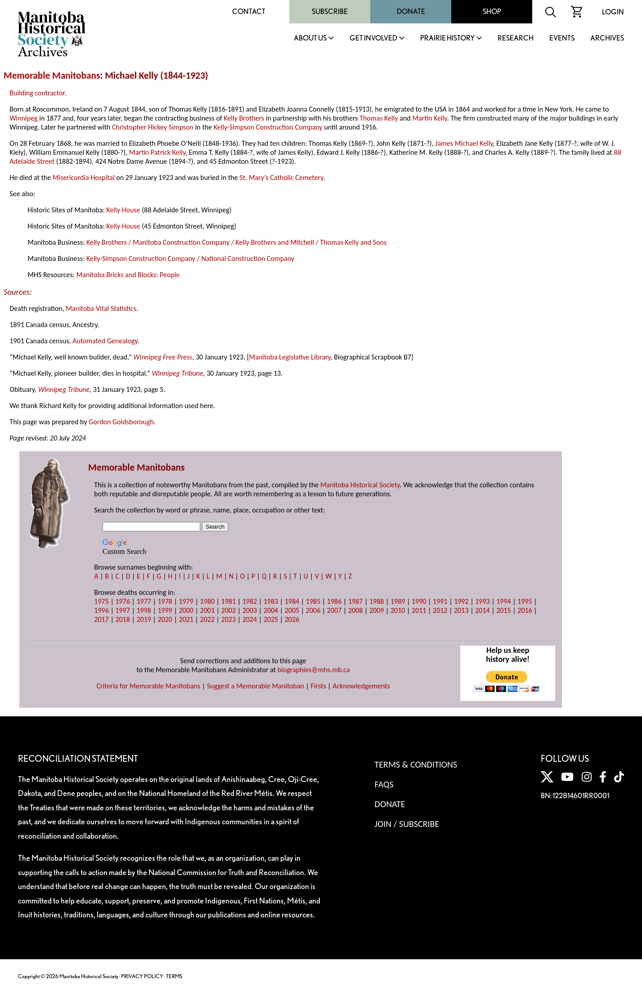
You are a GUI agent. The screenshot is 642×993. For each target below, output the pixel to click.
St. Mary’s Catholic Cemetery (281, 177)
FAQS (384, 784)
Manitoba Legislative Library (290, 357)
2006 (313, 610)
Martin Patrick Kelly (157, 152)
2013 (461, 610)
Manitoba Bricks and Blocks (116, 274)
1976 (122, 601)
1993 (482, 601)
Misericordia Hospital (84, 177)
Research (516, 38)
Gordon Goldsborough (121, 422)
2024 (249, 619)
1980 (207, 601)
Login (613, 12)
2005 (292, 610)
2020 (164, 619)
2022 (207, 619)
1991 (440, 601)
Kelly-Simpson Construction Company (268, 127)
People (170, 274)
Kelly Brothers (244, 118)
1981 (228, 601)
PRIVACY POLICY (142, 976)
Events (562, 38)
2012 (440, 610)
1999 (164, 610)
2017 (101, 619)
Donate (411, 11)
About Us (310, 38)
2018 (122, 619)
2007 (334, 610)
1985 (313, 601)
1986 (334, 601)
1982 (249, 601)
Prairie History (447, 38)
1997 (122, 610)
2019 (143, 619)
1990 (419, 601)
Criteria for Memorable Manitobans (148, 686)
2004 (271, 610)
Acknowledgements (361, 686)
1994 (503, 601)
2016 (524, 610)
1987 (355, 601)
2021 (186, 619)
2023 (228, 619)
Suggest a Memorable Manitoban (255, 686)
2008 (355, 610)
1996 (101, 610)
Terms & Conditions (416, 764)
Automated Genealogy (105, 341)
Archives (607, 38)
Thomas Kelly (378, 118)
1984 (292, 601)
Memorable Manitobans (52, 75)
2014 (482, 610)
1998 (143, 610)
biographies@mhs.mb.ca (314, 669)
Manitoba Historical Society (360, 485)
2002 (228, 610)
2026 (292, 619)
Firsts (318, 686)
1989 (398, 601)
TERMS (174, 976)
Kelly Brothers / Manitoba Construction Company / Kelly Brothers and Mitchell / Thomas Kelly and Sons (236, 242)
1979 (186, 601)
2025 (271, 619)
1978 (164, 601)
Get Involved (373, 38)
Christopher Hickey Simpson (152, 127)
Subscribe (330, 11)
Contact (248, 11)
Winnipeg (23, 118)
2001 (207, 610)
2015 (503, 610)
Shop (492, 11)
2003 (249, 610)
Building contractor (36, 93)
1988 (376, 601)
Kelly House (123, 210)
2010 (398, 610)
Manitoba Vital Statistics (101, 308)
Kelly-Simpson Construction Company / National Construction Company (190, 258)
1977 (143, 601)
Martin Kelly (429, 118)
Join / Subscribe (407, 823)
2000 (186, 610)
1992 (461, 601)
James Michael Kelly (464, 143)
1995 (524, 601)
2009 (376, 610)
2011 (419, 610)
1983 (271, 601)
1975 (101, 601)
